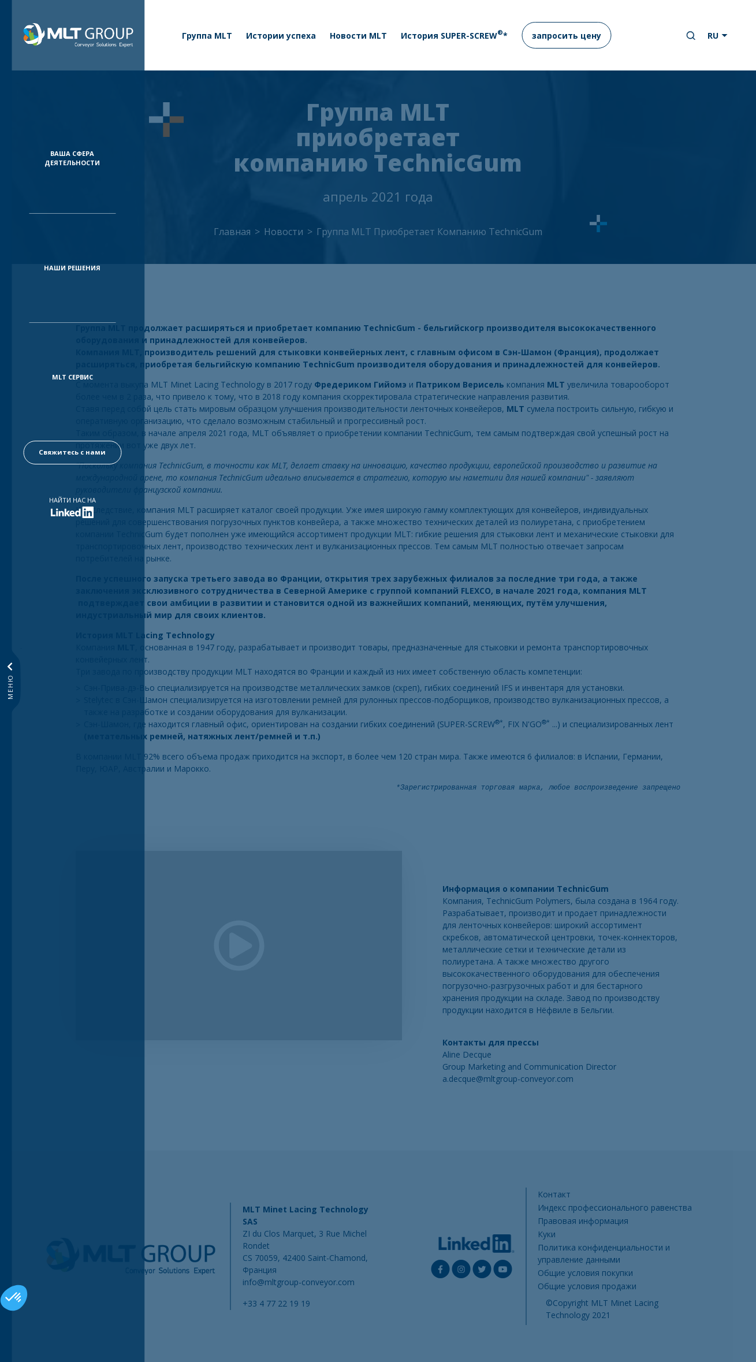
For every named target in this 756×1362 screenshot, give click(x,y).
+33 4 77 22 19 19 (276, 1303)
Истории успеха (281, 35)
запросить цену (566, 35)
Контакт (554, 1194)
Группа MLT (207, 35)
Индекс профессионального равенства (615, 1207)
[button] (14, 1298)
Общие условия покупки (585, 1272)
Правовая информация (583, 1220)
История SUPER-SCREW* (454, 34)
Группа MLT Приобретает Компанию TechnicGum (429, 231)
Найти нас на (72, 500)
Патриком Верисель (460, 384)
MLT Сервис (72, 377)
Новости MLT (358, 35)
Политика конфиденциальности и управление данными (604, 1253)
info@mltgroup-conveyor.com (299, 1282)
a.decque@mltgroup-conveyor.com (507, 1078)
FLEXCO (476, 590)
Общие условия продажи (587, 1286)
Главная (232, 231)
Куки (547, 1234)
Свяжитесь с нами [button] (72, 452)
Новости (283, 231)
